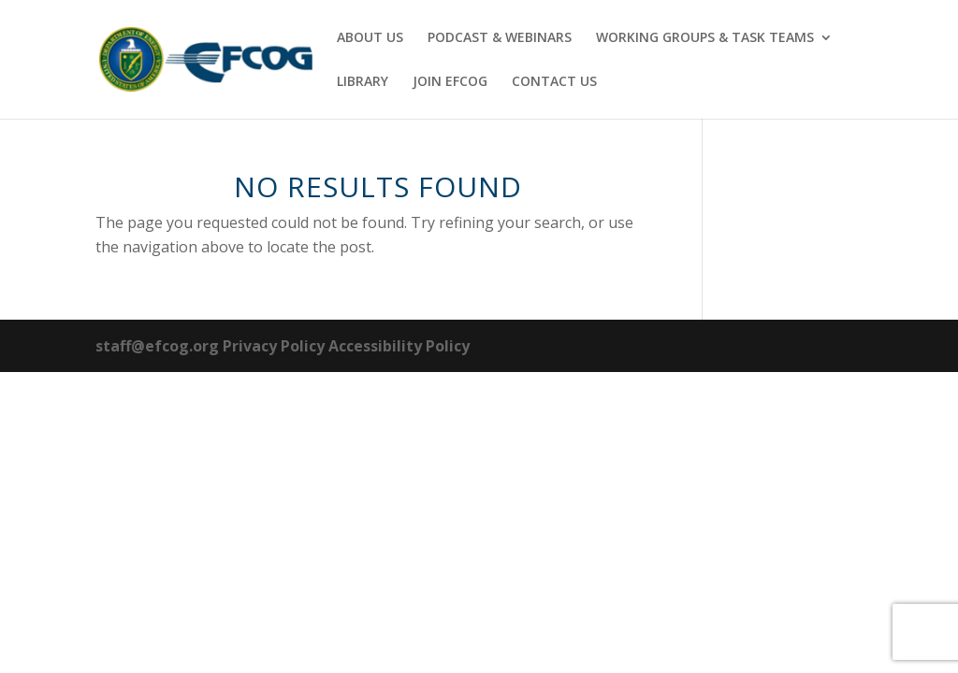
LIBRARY (362, 82)
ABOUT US (370, 38)
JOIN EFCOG (450, 82)
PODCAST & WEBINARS (500, 38)
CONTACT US (554, 82)
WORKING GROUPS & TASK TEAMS (705, 38)
